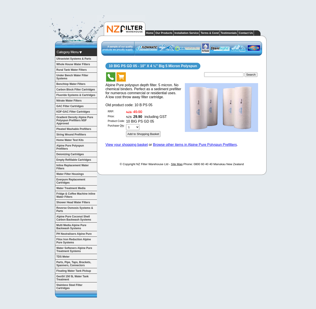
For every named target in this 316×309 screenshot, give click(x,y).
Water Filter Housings (70, 174)
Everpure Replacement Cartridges (70, 181)
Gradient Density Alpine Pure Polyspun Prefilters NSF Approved (74, 120)
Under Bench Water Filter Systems (72, 77)
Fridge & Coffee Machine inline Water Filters (75, 195)
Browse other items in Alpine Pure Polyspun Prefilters (195, 145)
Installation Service (186, 33)
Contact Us (246, 33)
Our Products (163, 33)
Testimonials (229, 33)
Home (149, 33)
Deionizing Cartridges (70, 154)
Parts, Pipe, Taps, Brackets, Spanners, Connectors (73, 264)
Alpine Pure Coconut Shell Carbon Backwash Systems (73, 218)
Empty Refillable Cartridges (73, 159)
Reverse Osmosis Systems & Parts (74, 209)
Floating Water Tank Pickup (73, 270)
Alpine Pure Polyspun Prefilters (70, 147)
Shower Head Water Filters (73, 202)
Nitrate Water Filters (69, 100)
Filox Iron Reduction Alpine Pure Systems (73, 241)
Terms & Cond (210, 33)
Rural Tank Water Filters (71, 69)
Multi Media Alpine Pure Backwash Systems (71, 227)
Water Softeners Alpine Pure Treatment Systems (74, 249)
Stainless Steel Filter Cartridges (69, 287)
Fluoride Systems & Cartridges (75, 95)
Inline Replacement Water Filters (72, 167)
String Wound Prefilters (71, 134)
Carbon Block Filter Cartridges (75, 89)
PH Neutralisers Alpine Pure (74, 233)
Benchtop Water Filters (70, 84)
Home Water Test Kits (70, 140)
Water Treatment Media (70, 188)
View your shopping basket (126, 145)
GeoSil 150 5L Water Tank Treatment (72, 278)
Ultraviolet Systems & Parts (73, 58)
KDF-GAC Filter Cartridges (73, 111)
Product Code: (116, 121)
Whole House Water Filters (73, 64)
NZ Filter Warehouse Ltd (152, 164)
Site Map (177, 164)
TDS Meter (62, 256)
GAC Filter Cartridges (70, 106)
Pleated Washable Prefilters (73, 129)
